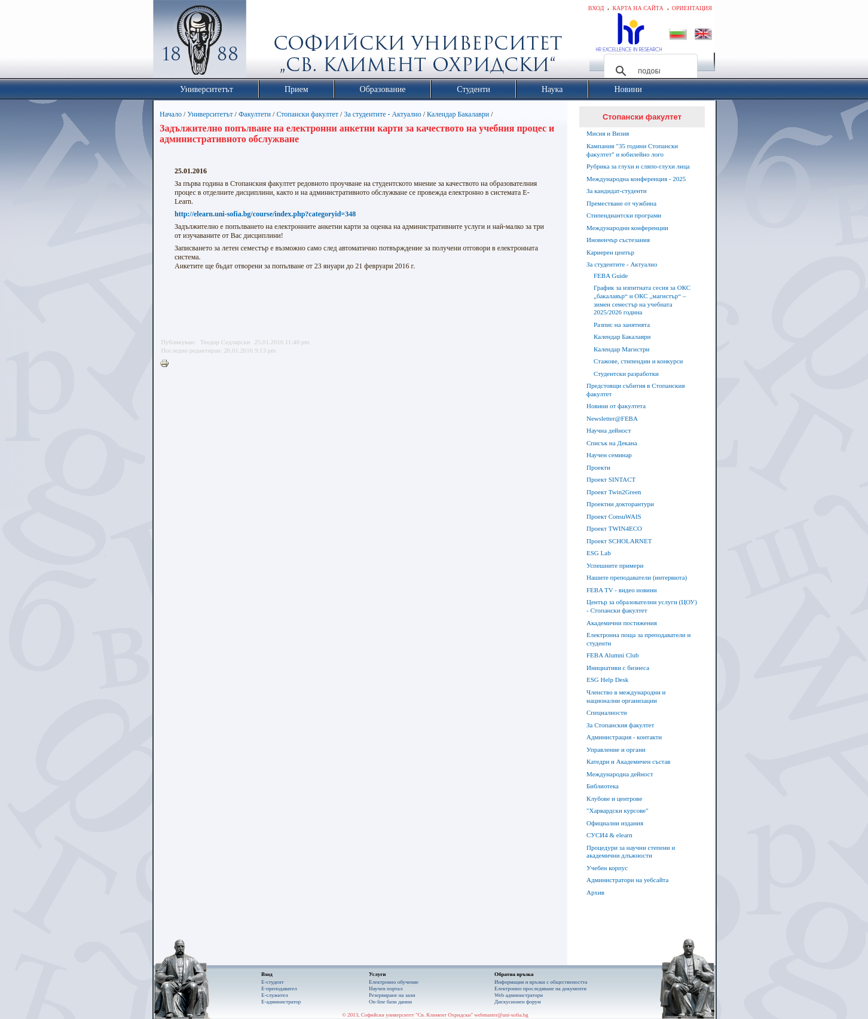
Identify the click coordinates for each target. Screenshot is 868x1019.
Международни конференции (627, 227)
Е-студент (272, 982)
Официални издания (614, 823)
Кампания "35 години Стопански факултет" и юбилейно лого (632, 150)
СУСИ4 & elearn (609, 835)
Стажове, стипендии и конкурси (638, 361)
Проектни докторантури (620, 503)
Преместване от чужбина (621, 203)
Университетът (210, 114)
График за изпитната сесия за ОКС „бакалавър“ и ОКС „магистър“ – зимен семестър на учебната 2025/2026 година (642, 300)
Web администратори (518, 995)
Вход (596, 8)
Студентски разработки (626, 373)
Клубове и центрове (614, 798)
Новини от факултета (616, 405)
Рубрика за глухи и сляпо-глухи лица (638, 166)
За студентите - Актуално (382, 114)
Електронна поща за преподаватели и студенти (638, 639)
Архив (595, 892)
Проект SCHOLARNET (619, 540)
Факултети (255, 114)
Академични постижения (621, 622)
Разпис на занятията (622, 324)
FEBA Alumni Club (612, 655)
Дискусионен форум (517, 1002)
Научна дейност (608, 430)
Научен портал (385, 989)
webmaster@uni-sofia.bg (501, 1015)
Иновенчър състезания (618, 239)
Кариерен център (610, 252)
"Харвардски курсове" (617, 810)
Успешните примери (614, 565)
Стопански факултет (307, 114)
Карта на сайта (637, 8)
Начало (171, 114)
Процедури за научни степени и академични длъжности (630, 851)
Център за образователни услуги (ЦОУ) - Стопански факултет (641, 606)
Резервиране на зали (392, 995)
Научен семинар (609, 454)
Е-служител (274, 995)
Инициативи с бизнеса (617, 667)
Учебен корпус (607, 867)
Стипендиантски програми (623, 215)
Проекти (598, 467)
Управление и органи (616, 749)
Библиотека (602, 786)
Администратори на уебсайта (627, 879)
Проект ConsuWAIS (613, 516)
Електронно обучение (393, 982)
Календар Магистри (621, 349)
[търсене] (649, 71)
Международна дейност (619, 774)
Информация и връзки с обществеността (540, 982)
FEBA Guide (611, 275)
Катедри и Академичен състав (628, 761)
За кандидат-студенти (616, 190)
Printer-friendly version (167, 364)
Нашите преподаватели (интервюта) (636, 577)
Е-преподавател (279, 989)
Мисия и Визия (607, 133)
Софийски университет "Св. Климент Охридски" (267, 42)
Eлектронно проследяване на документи (540, 989)
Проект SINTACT (610, 479)
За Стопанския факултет (620, 725)
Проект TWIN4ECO (614, 528)
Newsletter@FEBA (612, 418)
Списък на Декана (611, 442)
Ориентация (692, 8)
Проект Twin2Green (613, 491)
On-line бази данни (390, 1002)
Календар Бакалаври (458, 114)
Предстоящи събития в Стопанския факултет (635, 389)
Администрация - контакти (624, 736)
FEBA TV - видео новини (621, 589)
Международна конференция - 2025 (636, 178)
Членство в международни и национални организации (625, 696)
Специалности (606, 712)
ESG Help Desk (607, 679)
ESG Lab (598, 552)
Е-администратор (281, 1002)
